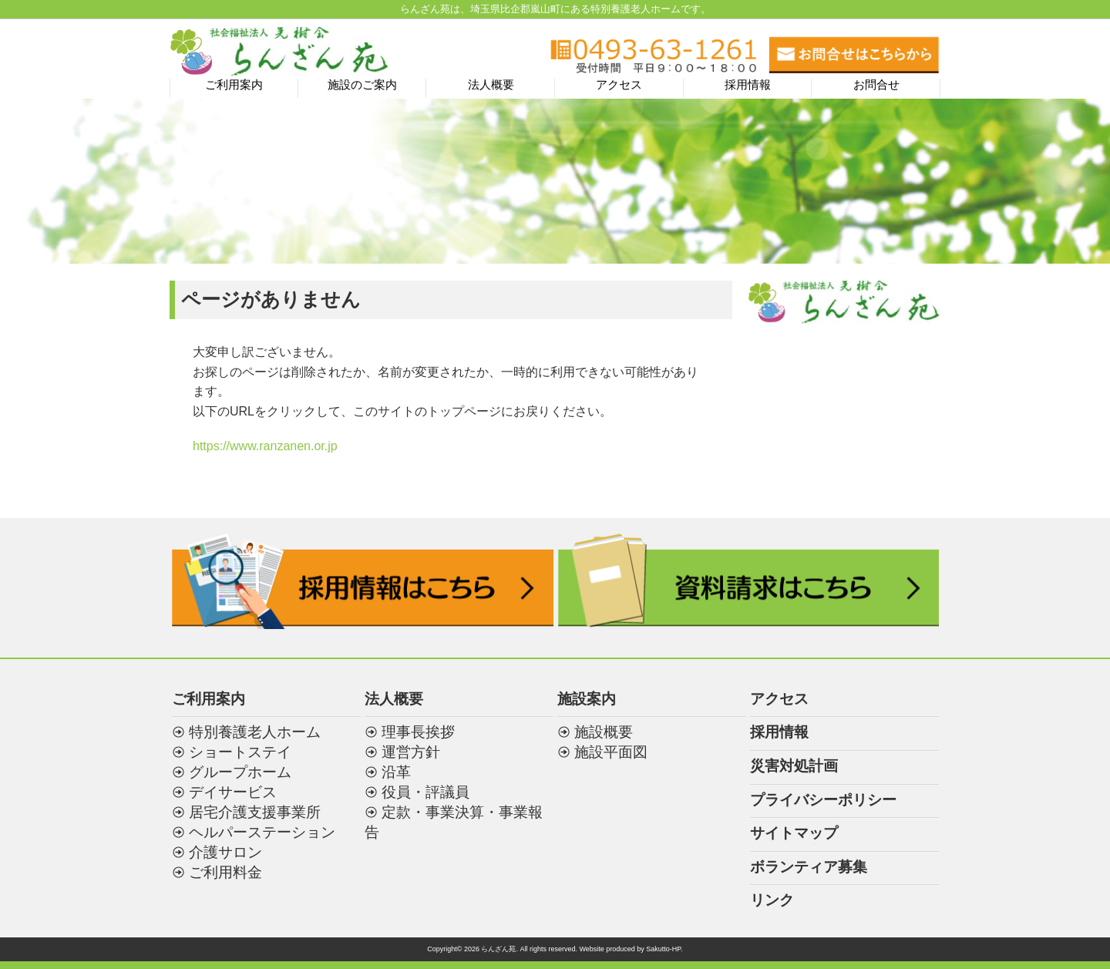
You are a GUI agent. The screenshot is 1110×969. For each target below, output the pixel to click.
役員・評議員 (425, 792)
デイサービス (233, 792)
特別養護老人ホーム (255, 732)
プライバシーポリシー (823, 800)
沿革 (396, 772)
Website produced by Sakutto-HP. (630, 949)
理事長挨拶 (418, 732)
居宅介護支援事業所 (255, 812)
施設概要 (603, 732)
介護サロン (225, 852)
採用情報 (748, 85)
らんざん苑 (498, 949)
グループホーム (240, 772)
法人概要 (491, 85)
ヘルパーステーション (262, 832)
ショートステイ (240, 752)
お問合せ (876, 85)
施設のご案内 (362, 85)
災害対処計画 (794, 766)
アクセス (619, 85)
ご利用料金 (225, 872)
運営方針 (411, 752)
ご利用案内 (234, 85)
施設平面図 (611, 752)
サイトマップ (794, 833)
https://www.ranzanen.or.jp (265, 446)
